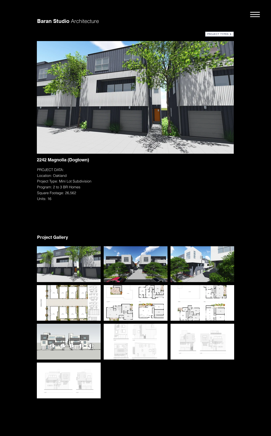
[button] (255, 14)
